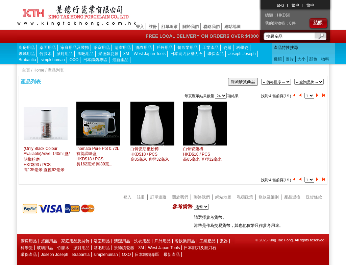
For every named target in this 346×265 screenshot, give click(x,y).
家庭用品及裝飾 (74, 47)
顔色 (313, 59)
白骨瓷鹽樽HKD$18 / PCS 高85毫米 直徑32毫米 (202, 154)
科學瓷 (242, 47)
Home (38, 70)
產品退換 (292, 197)
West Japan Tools (150, 53)
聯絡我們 (211, 26)
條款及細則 (268, 197)
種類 (278, 59)
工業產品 (210, 47)
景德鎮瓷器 (108, 53)
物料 (325, 59)
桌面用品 (48, 47)
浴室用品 (102, 47)
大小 (301, 59)
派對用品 (64, 53)
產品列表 (56, 70)
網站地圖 (232, 26)
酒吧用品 (85, 53)
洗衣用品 (143, 47)
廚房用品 (27, 47)
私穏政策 (245, 197)
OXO (74, 59)
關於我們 (190, 26)
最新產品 (120, 59)
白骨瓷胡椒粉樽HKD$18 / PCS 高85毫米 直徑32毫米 (149, 154)
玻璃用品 (27, 53)
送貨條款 (314, 197)
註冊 (153, 26)
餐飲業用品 (187, 47)
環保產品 (215, 53)
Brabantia (27, 59)
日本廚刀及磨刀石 (186, 53)
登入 (140, 26)
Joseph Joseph (242, 53)
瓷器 (227, 47)
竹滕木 (46, 53)
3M (126, 53)
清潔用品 (123, 47)
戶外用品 (164, 47)
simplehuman (53, 59)
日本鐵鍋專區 (95, 59)
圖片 (290, 59)
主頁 (26, 70)
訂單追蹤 (170, 26)
